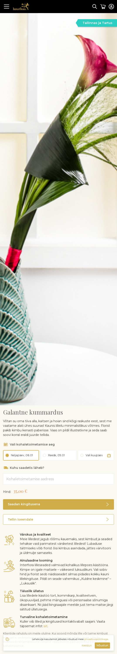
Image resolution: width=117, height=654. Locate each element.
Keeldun (87, 645)
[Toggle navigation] (6, 6)
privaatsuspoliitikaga (96, 639)
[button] (58, 500)
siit (45, 607)
